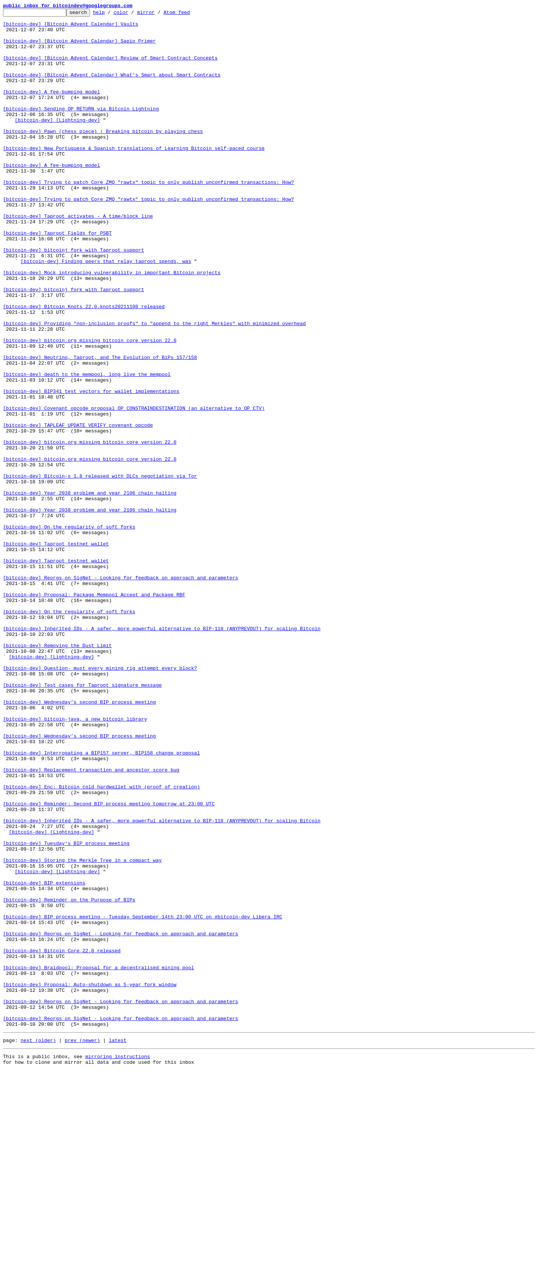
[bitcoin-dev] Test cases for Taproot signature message (82, 820)
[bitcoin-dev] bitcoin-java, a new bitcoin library (75, 861)
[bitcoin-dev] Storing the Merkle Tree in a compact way (82, 1030)
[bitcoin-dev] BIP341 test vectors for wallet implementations (91, 467)
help (110, 14)
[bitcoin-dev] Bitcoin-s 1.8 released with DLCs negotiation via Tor (100, 569)
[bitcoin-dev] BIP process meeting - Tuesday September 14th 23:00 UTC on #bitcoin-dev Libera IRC (142, 1098)
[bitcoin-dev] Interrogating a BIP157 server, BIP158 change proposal (101, 901)
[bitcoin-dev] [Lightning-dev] (57, 142)
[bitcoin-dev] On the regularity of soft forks (69, 630)
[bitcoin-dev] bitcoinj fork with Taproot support (73, 298)
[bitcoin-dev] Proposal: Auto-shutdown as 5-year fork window (89, 1179)
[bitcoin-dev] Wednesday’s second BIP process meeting (79, 840)
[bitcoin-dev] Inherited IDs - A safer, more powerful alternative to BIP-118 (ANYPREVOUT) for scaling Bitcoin (161, 752)
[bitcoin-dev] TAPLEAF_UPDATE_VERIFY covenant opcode (78, 508)
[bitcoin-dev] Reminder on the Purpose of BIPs (69, 1078)
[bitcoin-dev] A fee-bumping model (51, 108)
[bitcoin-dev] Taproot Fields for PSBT (57, 278)
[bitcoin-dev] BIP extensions (44, 1057)
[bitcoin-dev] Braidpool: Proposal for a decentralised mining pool (98, 1159)
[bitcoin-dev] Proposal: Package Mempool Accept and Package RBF (94, 712)
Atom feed (188, 14)
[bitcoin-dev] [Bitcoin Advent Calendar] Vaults (70, 27)
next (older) (38, 1244)
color (132, 14)
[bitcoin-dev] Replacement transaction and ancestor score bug (91, 922)
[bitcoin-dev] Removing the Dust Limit (57, 773)
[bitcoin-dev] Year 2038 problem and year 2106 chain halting (89, 590)
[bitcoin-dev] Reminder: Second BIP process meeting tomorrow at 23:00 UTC (109, 962)
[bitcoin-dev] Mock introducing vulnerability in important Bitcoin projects (111, 325)
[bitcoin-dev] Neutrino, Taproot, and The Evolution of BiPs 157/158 (100, 427)
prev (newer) (82, 1244)
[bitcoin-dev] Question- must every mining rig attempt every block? (100, 800)
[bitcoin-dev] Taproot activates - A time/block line (78, 257)
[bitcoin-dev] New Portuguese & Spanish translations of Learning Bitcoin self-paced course (133, 176)
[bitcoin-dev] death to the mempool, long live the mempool (87, 447)
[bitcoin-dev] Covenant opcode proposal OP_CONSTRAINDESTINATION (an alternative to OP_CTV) (133, 488)
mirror (158, 14)
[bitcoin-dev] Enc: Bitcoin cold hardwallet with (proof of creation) (101, 942)
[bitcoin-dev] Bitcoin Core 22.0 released (62, 1139)
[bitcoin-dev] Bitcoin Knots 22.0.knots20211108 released (84, 366)
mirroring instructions (117, 1262)
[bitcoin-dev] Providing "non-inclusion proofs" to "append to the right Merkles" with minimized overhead (154, 386)
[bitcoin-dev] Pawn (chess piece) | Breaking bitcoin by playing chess (103, 156)
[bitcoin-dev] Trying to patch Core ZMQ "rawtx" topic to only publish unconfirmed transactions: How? (148, 217)
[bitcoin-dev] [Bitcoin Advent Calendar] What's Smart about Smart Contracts (111, 88)
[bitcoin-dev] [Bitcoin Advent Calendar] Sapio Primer (79, 47)
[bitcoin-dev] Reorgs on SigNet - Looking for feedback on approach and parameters (120, 691)
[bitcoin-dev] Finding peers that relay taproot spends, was (106, 312)
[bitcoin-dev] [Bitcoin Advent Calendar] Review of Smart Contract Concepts (110, 67)
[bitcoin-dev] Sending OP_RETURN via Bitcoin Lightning (81, 128)
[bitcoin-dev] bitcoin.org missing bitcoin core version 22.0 (89, 406)
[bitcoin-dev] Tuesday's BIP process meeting (66, 1010)
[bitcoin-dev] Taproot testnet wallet (56, 651)
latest (118, 1244)
